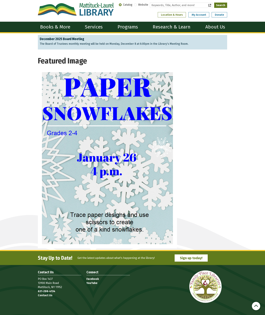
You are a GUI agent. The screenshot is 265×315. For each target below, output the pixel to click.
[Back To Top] (256, 306)
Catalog (127, 4)
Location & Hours (172, 14)
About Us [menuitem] (215, 27)
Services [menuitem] (94, 27)
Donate (219, 14)
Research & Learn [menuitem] (171, 27)
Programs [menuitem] (127, 27)
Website (143, 4)
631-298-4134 (46, 291)
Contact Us (45, 295)
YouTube (91, 283)
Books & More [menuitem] (55, 27)
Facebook (92, 279)
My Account (199, 14)
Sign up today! (191, 258)
